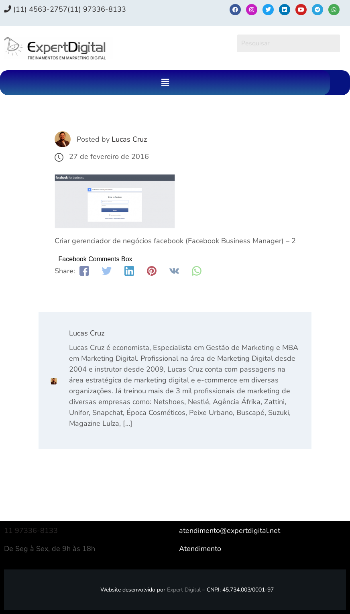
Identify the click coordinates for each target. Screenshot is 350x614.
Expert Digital (184, 590)
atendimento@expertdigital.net (229, 530)
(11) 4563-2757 (35, 9)
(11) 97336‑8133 (96, 9)
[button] (165, 82)
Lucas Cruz (129, 139)
